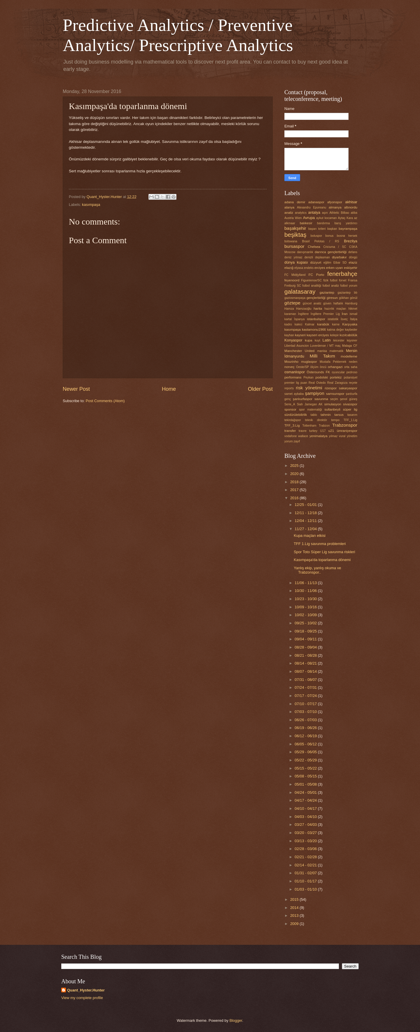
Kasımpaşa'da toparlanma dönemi (322, 560)
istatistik (333, 319)
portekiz (336, 377)
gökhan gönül (348, 297)
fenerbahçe (342, 273)
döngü (353, 257)
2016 (295, 498)
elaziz (353, 262)
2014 (295, 907)
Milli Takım (322, 355)
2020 (295, 474)
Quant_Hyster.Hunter (86, 990)
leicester (338, 340)
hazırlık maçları (335, 308)
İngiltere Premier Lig (325, 314)
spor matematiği (310, 409)
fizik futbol (330, 280)
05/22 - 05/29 (306, 760)
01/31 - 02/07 (306, 873)
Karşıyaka (349, 324)
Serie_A (289, 404)
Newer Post (76, 389)
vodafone (290, 436)
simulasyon (332, 404)
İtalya (353, 319)
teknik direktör (316, 420)
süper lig (350, 409)
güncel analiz (312, 303)
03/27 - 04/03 (306, 824)
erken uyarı (334, 267)
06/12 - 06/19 (306, 736)
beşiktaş (295, 234)
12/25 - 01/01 (306, 504)
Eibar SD (339, 262)
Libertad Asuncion (296, 345)
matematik (337, 351)
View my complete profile (82, 998)
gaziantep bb (347, 292)
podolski (322, 377)
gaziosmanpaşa (294, 297)
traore (303, 430)
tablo (314, 414)
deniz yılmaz (293, 257)
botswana (290, 241)
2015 (295, 899)
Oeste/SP (302, 367)
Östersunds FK (318, 372)
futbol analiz (331, 285)
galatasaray (299, 291)
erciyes (319, 267)
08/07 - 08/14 (306, 671)
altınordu (350, 207)
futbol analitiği (311, 285)
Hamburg (351, 303)
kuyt (317, 340)
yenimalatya (318, 436)
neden (353, 361)
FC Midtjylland (295, 274)
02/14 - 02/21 (306, 865)
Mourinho (291, 361)
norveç (289, 367)
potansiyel (350, 377)
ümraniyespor (347, 430)
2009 (295, 923)
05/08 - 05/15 (306, 776)
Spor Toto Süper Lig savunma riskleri (324, 552)
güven (327, 303)
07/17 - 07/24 (306, 695)
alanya (289, 207)
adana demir (294, 202)
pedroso (351, 372)
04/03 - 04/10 (306, 816)
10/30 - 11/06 (306, 590)
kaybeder (351, 329)
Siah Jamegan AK (310, 404)
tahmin (326, 414)
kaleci (298, 324)
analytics (301, 212)
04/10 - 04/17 (306, 808)
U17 (323, 430)
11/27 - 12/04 (306, 529)
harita (318, 308)
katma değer (335, 329)
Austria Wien (293, 218)
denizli (308, 257)
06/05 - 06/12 (306, 744)
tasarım (352, 414)
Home (169, 389)
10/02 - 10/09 (306, 615)
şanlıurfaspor (302, 399)
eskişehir (350, 267)
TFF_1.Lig (350, 420)
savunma (321, 399)
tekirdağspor (292, 420)
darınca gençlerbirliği (330, 252)
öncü (323, 367)
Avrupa (309, 217)
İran (345, 314)
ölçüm (314, 367)
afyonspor (334, 202)
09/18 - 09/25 (306, 631)
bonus (329, 235)
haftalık (338, 303)
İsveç (344, 319)
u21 (331, 430)
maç (338, 345)
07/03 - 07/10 (306, 711)
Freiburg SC (292, 285)
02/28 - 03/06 (306, 849)
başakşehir (295, 228)
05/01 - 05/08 (306, 784)
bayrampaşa (348, 228)
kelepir (334, 335)
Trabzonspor (344, 425)
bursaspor (294, 246)
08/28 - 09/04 (306, 647)
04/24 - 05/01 (306, 792)
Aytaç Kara (345, 218)
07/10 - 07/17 (306, 704)
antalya (314, 212)
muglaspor (309, 361)
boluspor (316, 235)
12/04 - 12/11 (306, 520)
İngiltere (303, 314)
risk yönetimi (309, 387)
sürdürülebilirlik (295, 414)
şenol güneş (348, 399)
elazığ (288, 267)
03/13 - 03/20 (306, 841)
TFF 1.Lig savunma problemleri (320, 544)
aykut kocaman (326, 218)
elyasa (298, 267)
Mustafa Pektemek (333, 361)
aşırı (325, 212)
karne (336, 324)
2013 (295, 915)
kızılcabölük (349, 335)
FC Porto (316, 274)
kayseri (300, 335)
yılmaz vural (337, 436)
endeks (309, 267)
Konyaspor (293, 340)
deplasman (322, 257)
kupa (308, 340)
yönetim (352, 436)
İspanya (299, 319)
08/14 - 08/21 (306, 663)
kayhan (289, 335)
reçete (353, 382)
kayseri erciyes (318, 335)
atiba (354, 212)
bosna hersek (347, 235)
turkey (313, 430)
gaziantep (327, 292)
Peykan (309, 377)
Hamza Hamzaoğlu (297, 308)
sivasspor (350, 404)
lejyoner (352, 340)
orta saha (350, 367)
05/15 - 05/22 (306, 768)
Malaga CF (349, 345)
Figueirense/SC (311, 280)
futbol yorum (348, 285)
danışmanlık (305, 252)
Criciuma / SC (334, 246)
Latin (327, 340)
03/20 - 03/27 (306, 832)
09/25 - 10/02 (306, 623)
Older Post (260, 389)
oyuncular (338, 372)
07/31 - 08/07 (306, 679)
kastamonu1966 (314, 329)
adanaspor (316, 202)
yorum (288, 441)
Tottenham (309, 425)
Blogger (236, 1020)
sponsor (290, 409)
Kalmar (310, 324)
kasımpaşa (91, 204)
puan (303, 382)
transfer (290, 430)
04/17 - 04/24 (306, 800)
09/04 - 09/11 (306, 639)
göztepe (292, 302)
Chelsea (314, 246)
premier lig (291, 382)
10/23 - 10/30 (306, 599)
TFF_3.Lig (292, 425)
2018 (295, 482)
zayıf (296, 441)
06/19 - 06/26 (306, 728)
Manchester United (299, 351)
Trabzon (324, 425)
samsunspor (335, 393)
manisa (322, 351)
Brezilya (350, 241)
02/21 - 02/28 (306, 857)
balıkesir (306, 223)
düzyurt (315, 262)
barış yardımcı (346, 223)
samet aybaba (294, 393)
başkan (332, 228)
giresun (332, 297)
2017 (295, 490)
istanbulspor (316, 319)
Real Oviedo (317, 382)
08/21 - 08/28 (306, 655)
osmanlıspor (294, 372)
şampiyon (314, 393)
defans (352, 252)
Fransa (352, 280)
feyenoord (292, 280)
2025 (295, 465)
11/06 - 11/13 (306, 583)
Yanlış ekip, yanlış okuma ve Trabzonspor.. (317, 570)
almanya (335, 207)
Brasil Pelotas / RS (320, 241)
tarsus (339, 414)
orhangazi (335, 367)
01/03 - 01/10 (306, 889)
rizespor (331, 388)
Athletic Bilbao (339, 212)
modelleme (349, 356)
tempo (335, 420)
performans (293, 377)
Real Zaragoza (337, 382)
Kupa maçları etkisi (310, 535)
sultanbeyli (332, 409)
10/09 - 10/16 (306, 607)
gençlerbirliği (316, 297)
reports (289, 388)
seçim (334, 399)
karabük (323, 324)
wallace (303, 436)
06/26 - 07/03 (306, 720)
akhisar (351, 202)
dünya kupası (296, 262)
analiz (288, 212)
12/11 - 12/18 (306, 513)
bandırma (323, 223)
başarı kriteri (317, 228)
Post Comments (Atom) (105, 401)
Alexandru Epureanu (311, 207)
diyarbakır (339, 257)
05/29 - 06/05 (306, 752)
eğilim (327, 262)
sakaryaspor (348, 388)
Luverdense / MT (322, 345)
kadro (288, 324)
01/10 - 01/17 (306, 881)
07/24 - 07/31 (306, 687)
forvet (342, 280)
